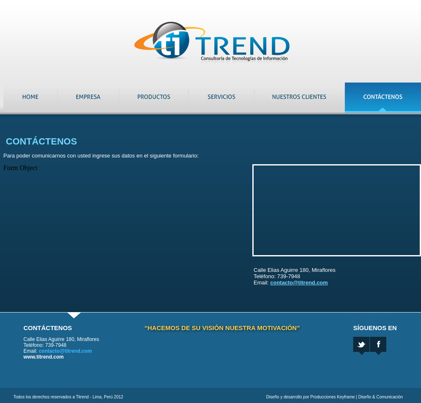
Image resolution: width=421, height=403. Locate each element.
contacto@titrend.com (299, 282)
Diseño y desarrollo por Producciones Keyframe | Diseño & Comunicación (334, 397)
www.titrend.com (43, 357)
